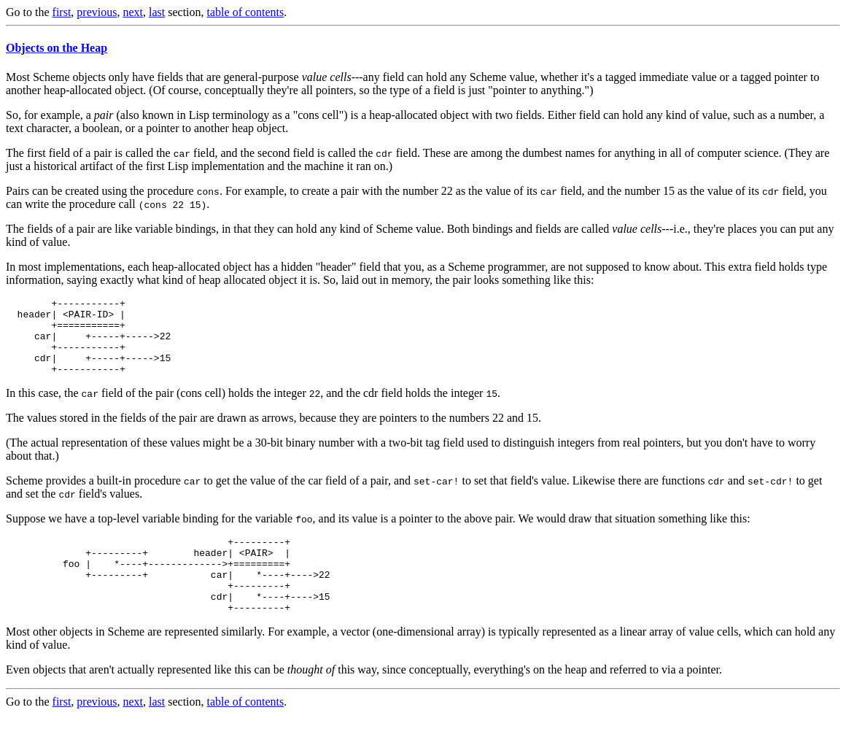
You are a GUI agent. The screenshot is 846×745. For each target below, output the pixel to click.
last (157, 12)
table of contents (245, 12)
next (133, 12)
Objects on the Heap (56, 48)
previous (97, 12)
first (62, 12)
